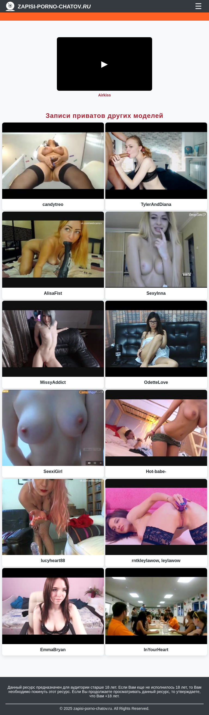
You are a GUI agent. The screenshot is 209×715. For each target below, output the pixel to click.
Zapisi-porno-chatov (54, 7)
